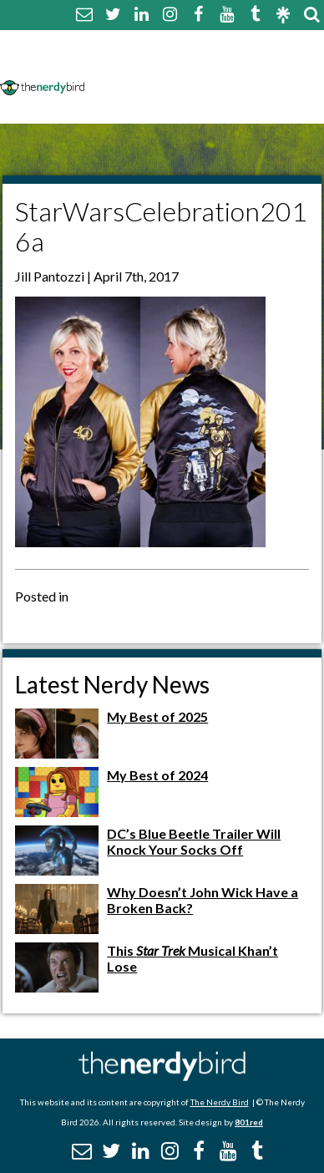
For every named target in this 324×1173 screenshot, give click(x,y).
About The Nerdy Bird (164, 45)
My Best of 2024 (157, 775)
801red (249, 1122)
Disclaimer (251, 65)
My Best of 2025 (157, 716)
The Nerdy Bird (219, 1102)
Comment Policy (146, 65)
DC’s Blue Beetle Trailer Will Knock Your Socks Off (194, 841)
